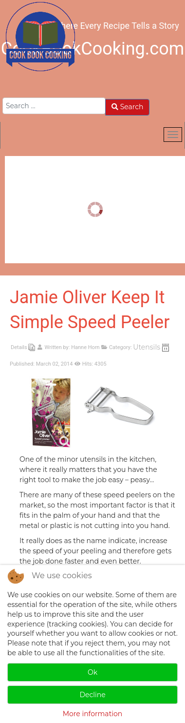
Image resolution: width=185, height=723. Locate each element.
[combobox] (54, 106)
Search (127, 106)
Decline (92, 694)
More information (93, 713)
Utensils (146, 347)
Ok (92, 672)
